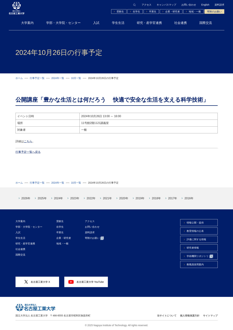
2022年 (91, 198)
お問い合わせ (188, 4)
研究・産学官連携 (149, 23)
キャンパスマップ (166, 4)
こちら (28, 138)
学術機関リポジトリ (200, 256)
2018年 (156, 198)
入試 (96, 23)
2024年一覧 (57, 78)
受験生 (120, 11)
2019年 (140, 198)
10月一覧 (76, 78)
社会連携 (180, 23)
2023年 (74, 198)
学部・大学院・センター (63, 23)
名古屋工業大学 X (37, 282)
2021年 (107, 198)
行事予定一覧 (37, 78)
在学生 (136, 11)
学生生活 (118, 23)
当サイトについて (167, 315)
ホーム (19, 78)
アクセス (146, 4)
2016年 (188, 198)
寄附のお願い (214, 11)
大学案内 (27, 23)
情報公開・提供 (195, 222)
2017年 (172, 198)
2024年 (58, 198)
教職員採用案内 (195, 264)
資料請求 (219, 4)
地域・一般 (195, 11)
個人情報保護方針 (190, 315)
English (205, 4)
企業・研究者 (172, 11)
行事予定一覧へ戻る (28, 149)
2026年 (25, 198)
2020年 (123, 198)
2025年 (42, 198)
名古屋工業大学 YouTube (86, 282)
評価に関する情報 (196, 239)
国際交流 (205, 23)
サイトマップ (210, 315)
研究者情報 (193, 247)
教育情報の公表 (195, 231)
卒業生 (152, 11)
